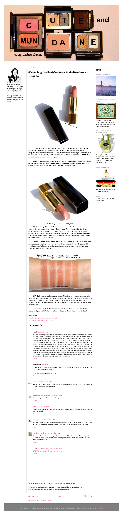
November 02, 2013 (56, 433)
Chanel (40, 320)
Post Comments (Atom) (44, 500)
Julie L (35, 406)
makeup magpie (38, 420)
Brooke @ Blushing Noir (41, 448)
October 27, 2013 (43, 332)
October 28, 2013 (47, 364)
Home (60, 496)
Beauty (35, 320)
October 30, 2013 (49, 420)
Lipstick (51, 320)
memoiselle (37, 382)
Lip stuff (45, 320)
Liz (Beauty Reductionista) (41, 395)
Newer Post (33, 496)
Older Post (87, 496)
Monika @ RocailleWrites (41, 433)
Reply (35, 358)
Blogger (100, 508)
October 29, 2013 (43, 406)
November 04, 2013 (56, 448)
